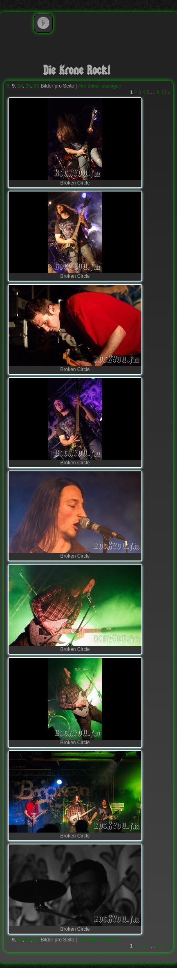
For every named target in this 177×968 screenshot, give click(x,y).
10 (163, 92)
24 (20, 86)
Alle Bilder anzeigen (99, 86)
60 (36, 86)
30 (28, 86)
